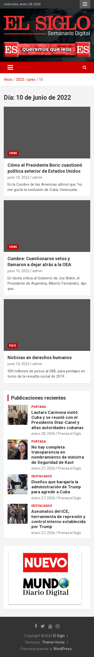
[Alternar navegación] (10, 67)
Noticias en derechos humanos (40, 357)
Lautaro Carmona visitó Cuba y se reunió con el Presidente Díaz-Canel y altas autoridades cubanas (57, 420)
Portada (38, 407)
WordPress (62, 649)
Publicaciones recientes (38, 398)
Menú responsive (85, 4)
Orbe (13, 153)
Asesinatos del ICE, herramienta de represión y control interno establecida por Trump (58, 519)
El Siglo (59, 636)
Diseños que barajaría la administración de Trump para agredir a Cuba (56, 487)
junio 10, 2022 (18, 177)
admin (37, 177)
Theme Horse (53, 642)
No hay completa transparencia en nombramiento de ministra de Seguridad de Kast (57, 455)
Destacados (41, 476)
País (12, 345)
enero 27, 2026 (43, 468)
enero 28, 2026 (43, 434)
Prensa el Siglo (69, 434)
